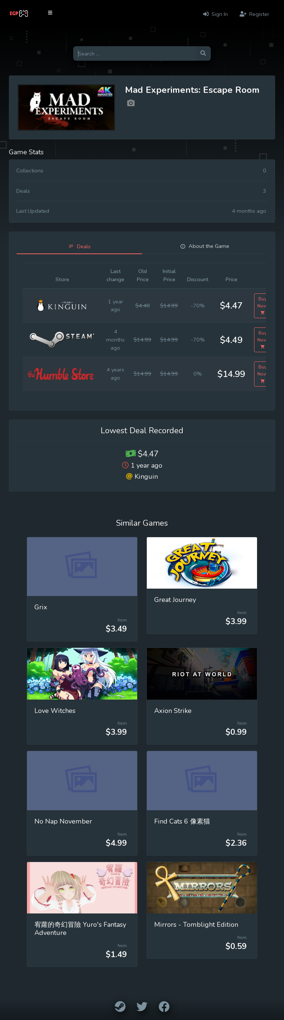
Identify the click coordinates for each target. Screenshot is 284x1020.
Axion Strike (173, 710)
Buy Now (262, 306)
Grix (40, 607)
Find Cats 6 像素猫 (182, 821)
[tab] (79, 246)
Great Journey (175, 599)
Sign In (215, 14)
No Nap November (63, 821)
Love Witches (54, 710)
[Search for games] (134, 53)
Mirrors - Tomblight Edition (196, 924)
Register (254, 14)
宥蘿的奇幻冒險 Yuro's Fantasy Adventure (80, 928)
